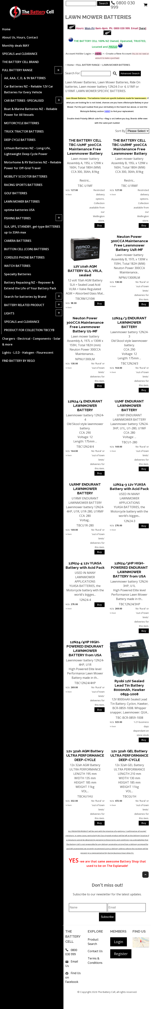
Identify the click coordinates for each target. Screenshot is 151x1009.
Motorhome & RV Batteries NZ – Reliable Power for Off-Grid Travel (32, 165)
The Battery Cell (106, 992)
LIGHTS (9, 313)
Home (6, 29)
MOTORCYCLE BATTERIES (21, 123)
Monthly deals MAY (15, 46)
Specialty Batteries (17, 274)
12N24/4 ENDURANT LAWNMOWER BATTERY (85, 405)
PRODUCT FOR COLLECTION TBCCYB (29, 330)
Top (145, 874)
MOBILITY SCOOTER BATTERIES (25, 176)
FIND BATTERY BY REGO (18, 361)
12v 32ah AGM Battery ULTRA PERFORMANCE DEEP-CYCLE (85, 755)
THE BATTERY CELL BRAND (20, 62)
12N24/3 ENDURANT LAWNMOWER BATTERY (129, 322)
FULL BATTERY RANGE (17, 70)
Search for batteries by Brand (25, 297)
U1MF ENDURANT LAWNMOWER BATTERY (129, 405)
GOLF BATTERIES (15, 193)
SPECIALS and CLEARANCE (19, 54)
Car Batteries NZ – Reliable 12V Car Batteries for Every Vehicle (28, 89)
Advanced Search (130, 73)
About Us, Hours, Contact (20, 37)
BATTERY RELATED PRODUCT (24, 305)
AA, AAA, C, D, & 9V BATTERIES (25, 78)
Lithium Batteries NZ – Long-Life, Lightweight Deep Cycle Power (27, 151)
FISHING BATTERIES (17, 218)
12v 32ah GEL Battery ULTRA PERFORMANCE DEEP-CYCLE (129, 755)
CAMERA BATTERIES (17, 241)
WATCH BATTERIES (17, 266)
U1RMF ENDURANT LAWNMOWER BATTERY (85, 488)
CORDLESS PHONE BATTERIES (24, 257)
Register (121, 953)
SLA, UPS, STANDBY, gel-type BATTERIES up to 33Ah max (32, 229)
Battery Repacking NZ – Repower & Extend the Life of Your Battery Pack (30, 285)
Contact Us (95, 951)
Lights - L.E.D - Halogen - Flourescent (27, 353)
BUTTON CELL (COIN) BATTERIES (26, 249)
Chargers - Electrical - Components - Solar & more (31, 341)
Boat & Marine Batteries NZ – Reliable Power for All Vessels (30, 112)
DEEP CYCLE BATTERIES (20, 140)
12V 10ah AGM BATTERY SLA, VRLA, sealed (85, 270)
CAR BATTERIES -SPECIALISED (24, 101)
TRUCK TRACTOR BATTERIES (24, 131)
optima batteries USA (19, 210)
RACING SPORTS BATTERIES (23, 185)
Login (118, 941)
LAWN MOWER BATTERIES (22, 202)
